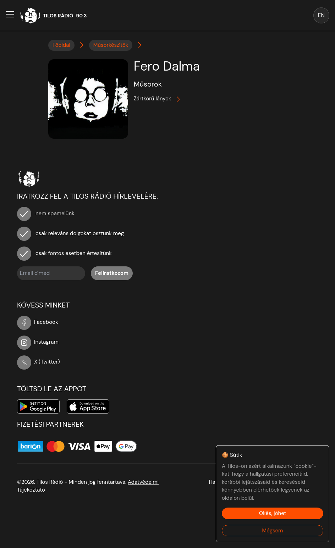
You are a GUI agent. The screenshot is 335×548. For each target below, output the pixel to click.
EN (321, 15)
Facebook (37, 322)
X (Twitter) (38, 361)
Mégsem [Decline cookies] (272, 530)
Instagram (38, 341)
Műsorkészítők (110, 45)
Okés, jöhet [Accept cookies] (272, 513)
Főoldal (61, 45)
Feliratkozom (111, 273)
